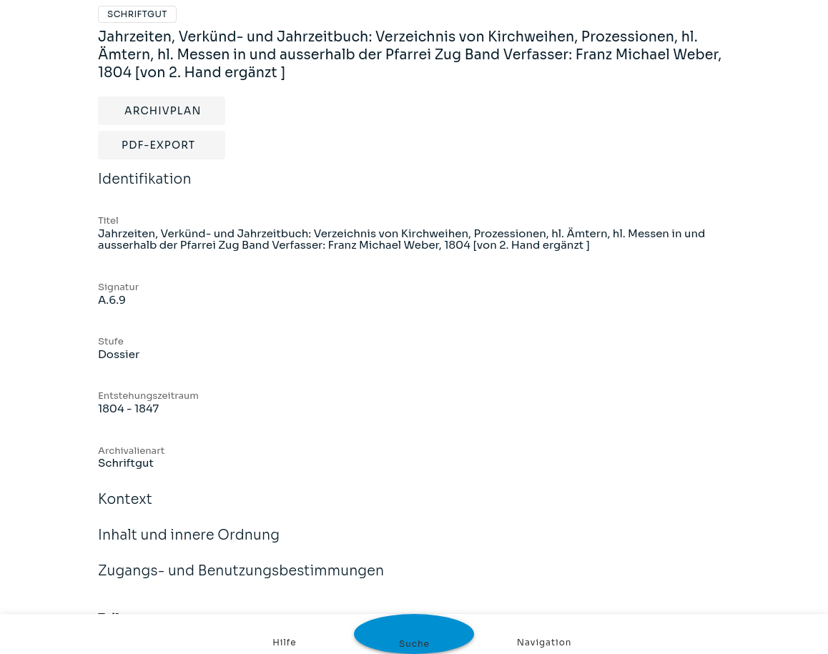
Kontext (125, 509)
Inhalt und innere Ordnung (189, 545)
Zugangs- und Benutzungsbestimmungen (241, 580)
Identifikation (145, 189)
